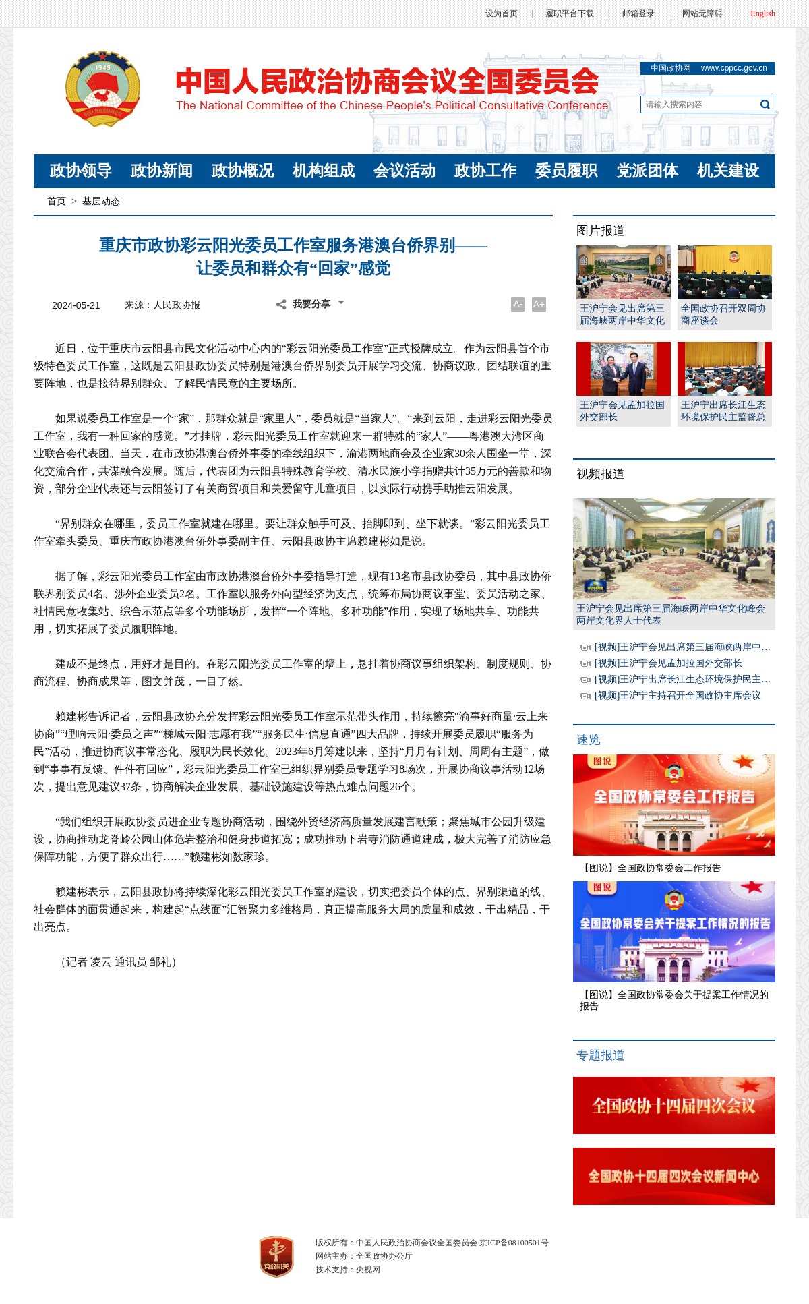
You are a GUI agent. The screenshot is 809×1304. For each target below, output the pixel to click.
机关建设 (728, 170)
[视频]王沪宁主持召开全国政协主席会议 (678, 695)
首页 (56, 201)
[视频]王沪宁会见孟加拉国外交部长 (668, 663)
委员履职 (566, 170)
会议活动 (404, 170)
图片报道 (600, 230)
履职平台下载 (569, 13)
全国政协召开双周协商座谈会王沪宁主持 (723, 315)
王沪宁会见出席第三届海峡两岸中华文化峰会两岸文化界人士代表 (622, 315)
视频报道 (600, 474)
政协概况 (243, 170)
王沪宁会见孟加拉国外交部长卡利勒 (622, 411)
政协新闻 (162, 170)
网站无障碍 (702, 13)
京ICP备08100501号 (514, 1242)
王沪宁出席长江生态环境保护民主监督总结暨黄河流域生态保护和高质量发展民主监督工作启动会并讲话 (723, 411)
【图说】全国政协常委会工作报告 (650, 868)
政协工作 (485, 170)
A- (518, 304)
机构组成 (324, 170)
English (762, 13)
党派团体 (647, 170)
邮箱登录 (638, 13)
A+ (539, 304)
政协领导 (81, 170)
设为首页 (501, 13)
